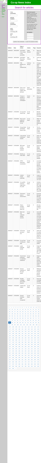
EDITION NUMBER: (12, 18)
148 (13, 335)
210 (19, 348)
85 (9, 322)
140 (19, 333)
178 (13, 342)
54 (22, 316)
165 (35, 337)
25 (9, 311)
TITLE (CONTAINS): (12, 13)
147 (10, 335)
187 (10, 344)
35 (35, 311)
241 (22, 355)
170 (19, 340)
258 (13, 359)
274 (32, 361)
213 (28, 348)
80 (28, 320)
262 (25, 359)
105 (33, 324)
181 (22, 342)
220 (19, 350)
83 (35, 320)
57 (30, 316)
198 (13, 346)
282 (25, 364)
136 (38, 331)
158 (13, 337)
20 (28, 309)
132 (25, 331)
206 (38, 346)
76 (17, 320)
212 (25, 348)
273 (28, 361)
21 (30, 309)
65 (20, 318)
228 (13, 353)
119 (16, 329)
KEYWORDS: (29, 32)
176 (38, 340)
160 (19, 337)
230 (19, 353)
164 (32, 337)
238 (13, 355)
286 (38, 364)
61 (9, 318)
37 (9, 313)
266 (38, 359)
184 (32, 342)
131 (22, 331)
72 (38, 318)
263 (28, 359)
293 (28, 366)
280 (19, 364)
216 (38, 348)
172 (25, 340)
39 (14, 313)
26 (12, 311)
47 (35, 313)
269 (16, 361)
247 (10, 357)
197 (10, 346)
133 (28, 331)
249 (16, 357)
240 (19, 355)
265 (35, 359)
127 (10, 331)
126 (38, 329)
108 (13, 326)
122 (25, 329)
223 (28, 350)
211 (22, 348)
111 (22, 326)
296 (38, 366)
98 (12, 324)
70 (33, 318)
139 (16, 333)
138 (13, 333)
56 (28, 316)
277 (10, 364)
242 (25, 355)
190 (19, 344)
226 (38, 350)
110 (19, 326)
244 (32, 355)
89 (20, 322)
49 (9, 316)
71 (35, 318)
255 (35, 357)
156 (38, 335)
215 (35, 348)
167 (10, 340)
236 (38, 353)
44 (28, 313)
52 (17, 316)
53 (20, 316)
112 (25, 326)
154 (32, 335)
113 (28, 326)
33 (30, 311)
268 (13, 361)
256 (38, 357)
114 (32, 326)
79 (25, 320)
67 (25, 318)
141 (22, 333)
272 (25, 361)
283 (28, 364)
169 (16, 340)
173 (28, 340)
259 (16, 359)
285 (35, 364)
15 (14, 309)
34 (33, 311)
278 (13, 364)
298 (13, 368)
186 (38, 342)
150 (19, 335)
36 (38, 311)
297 (10, 368)
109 (16, 326)
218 (13, 350)
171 (22, 340)
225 (35, 350)
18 (22, 309)
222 (25, 350)
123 (28, 329)
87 (14, 322)
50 (12, 316)
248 (13, 357)
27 (14, 311)
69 (30, 318)
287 (10, 366)
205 (35, 346)
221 (22, 350)
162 (25, 337)
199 (16, 346)
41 (20, 313)
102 (24, 324)
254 (32, 357)
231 (22, 353)
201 (22, 346)
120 (19, 329)
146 (38, 333)
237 (10, 355)
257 (10, 359)
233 (28, 353)
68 (28, 318)
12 (36, 307)
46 (33, 313)
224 (32, 350)
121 (22, 329)
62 (12, 318)
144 (32, 333)
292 (25, 366)
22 (33, 309)
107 (10, 326)
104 (30, 324)
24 (38, 309)
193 (28, 344)
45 (30, 313)
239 (16, 355)
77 (20, 320)
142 (25, 333)
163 (28, 337)
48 (38, 313)
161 (22, 337)
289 (16, 366)
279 (16, 364)
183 (28, 342)
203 (28, 346)
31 (25, 311)
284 (32, 364)
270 (19, 361)
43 (25, 313)
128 (13, 331)
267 (10, 361)
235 (35, 353)
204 (32, 346)
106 (36, 324)
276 (38, 361)
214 (32, 348)
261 (22, 359)
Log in (3, 16)
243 (28, 355)
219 (16, 350)
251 (22, 357)
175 (35, 340)
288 (13, 366)
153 (28, 335)
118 (13, 329)
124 (32, 329)
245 (35, 355)
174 (32, 340)
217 (10, 350)
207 (10, 348)
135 (35, 331)
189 (16, 344)
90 (22, 322)
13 (9, 309)
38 (12, 313)
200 (19, 346)
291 (22, 366)
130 (19, 331)
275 (35, 361)
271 (22, 361)
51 (14, 316)
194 (32, 344)
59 (35, 316)
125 (35, 329)
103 (27, 324)
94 (33, 322)
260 (19, 359)
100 (18, 324)
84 (38, 320)
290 (19, 366)
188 (13, 344)
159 (16, 337)
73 (9, 320)
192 (25, 344)
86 (12, 322)
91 (25, 322)
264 (32, 359)
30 (22, 311)
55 (25, 316)
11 (33, 307)
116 (38, 326)
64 (17, 318)
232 (25, 353)
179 (16, 342)
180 (19, 342)
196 (38, 344)
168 (13, 340)
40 (17, 313)
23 (35, 309)
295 (35, 366)
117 (10, 329)
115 (35, 326)
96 (38, 322)
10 (30, 307)
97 (9, 324)
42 (22, 313)
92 (28, 322)
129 (16, 331)
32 (28, 311)
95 (35, 322)
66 (22, 318)
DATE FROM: (11, 29)
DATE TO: (11, 34)
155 (35, 335)
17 (20, 309)
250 (19, 357)
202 (25, 346)
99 (14, 324)
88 (17, 322)
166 (38, 337)
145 (35, 333)
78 (22, 320)
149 (16, 335)
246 (38, 355)
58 (33, 316)
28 (17, 311)
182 (25, 342)
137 (10, 333)
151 (22, 335)
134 (32, 331)
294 (32, 366)
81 (30, 320)
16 (17, 309)
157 (10, 337)
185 (35, 342)
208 (13, 348)
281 (22, 364)
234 (32, 353)
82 (33, 320)
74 (12, 320)
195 (35, 344)
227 (10, 353)
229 (16, 353)
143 (28, 333)
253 (28, 357)
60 (38, 316)
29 (20, 311)
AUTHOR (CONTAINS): (12, 24)
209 (16, 348)
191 (22, 344)
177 (10, 342)
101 (21, 324)
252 (25, 357)
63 (14, 318)
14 (12, 309)
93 (30, 322)
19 (25, 309)
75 (14, 320)
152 (25, 335)
